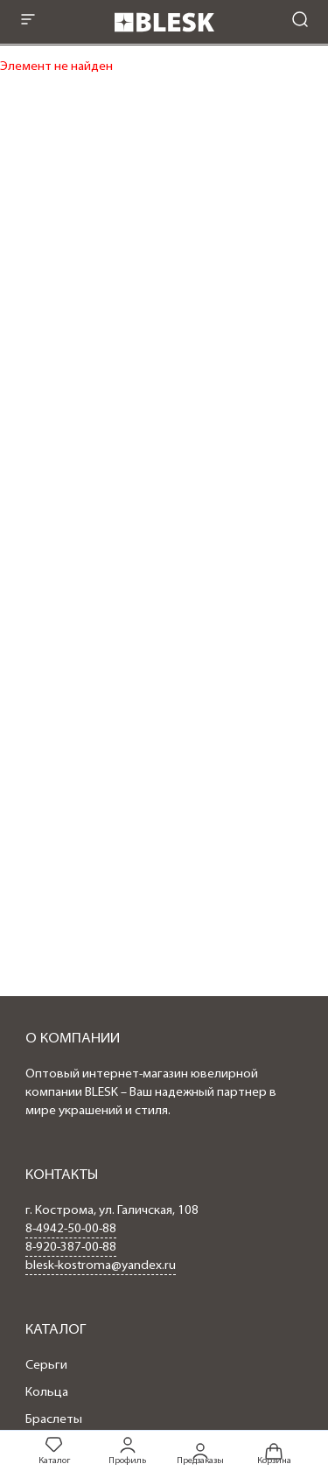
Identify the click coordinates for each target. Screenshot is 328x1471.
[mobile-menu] (27, 21)
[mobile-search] (300, 21)
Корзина (274, 1452)
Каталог (54, 1450)
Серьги (46, 1365)
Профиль (127, 1450)
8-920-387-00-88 (70, 1247)
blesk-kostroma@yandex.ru (100, 1265)
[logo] (164, 37)
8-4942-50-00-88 (70, 1229)
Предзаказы (200, 1452)
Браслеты (53, 1419)
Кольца (46, 1392)
